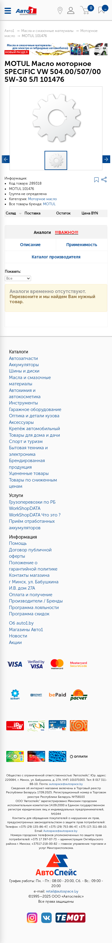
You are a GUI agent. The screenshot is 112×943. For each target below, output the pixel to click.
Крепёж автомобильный (34, 428)
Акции (15, 642)
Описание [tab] (30, 244)
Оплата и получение (30, 594)
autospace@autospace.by (66, 784)
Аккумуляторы (24, 364)
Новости (18, 636)
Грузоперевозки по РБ (32, 502)
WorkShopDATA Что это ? (35, 515)
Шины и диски (24, 371)
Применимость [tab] (81, 244)
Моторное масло (42, 199)
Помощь (18, 543)
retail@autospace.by (62, 891)
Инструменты (23, 403)
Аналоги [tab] (56, 232)
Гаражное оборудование (35, 409)
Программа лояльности (34, 607)
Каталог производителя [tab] (56, 257)
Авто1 (9, 31)
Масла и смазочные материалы (47, 31)
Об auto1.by (21, 623)
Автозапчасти (23, 358)
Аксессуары (21, 422)
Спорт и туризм (26, 441)
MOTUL (49, 204)
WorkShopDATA (24, 508)
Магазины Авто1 (26, 629)
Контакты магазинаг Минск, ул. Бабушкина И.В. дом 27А (34, 582)
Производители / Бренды (36, 601)
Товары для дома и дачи (34, 435)
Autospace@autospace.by (60, 831)
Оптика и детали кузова (34, 415)
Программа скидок (29, 614)
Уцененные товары (29, 473)
